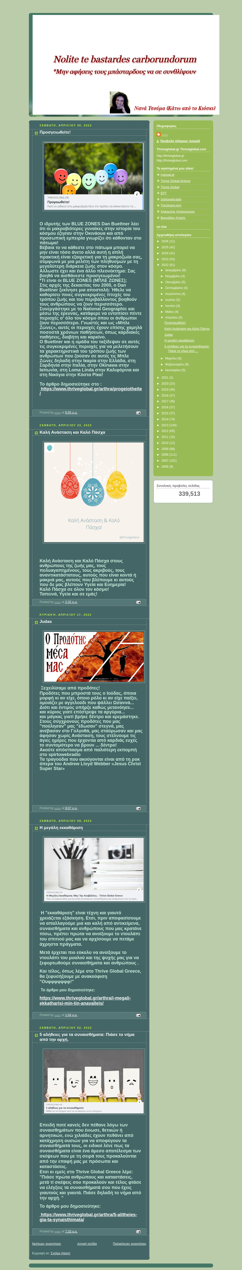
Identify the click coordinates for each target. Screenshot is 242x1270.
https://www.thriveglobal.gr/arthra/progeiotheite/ (91, 391)
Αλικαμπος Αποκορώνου (178, 211)
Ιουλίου (170, 300)
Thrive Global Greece (175, 181)
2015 (166, 413)
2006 (166, 466)
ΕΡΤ (164, 193)
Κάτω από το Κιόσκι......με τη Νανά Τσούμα (106, 21)
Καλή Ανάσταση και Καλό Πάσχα (72, 432)
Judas (46, 621)
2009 (166, 449)
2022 (166, 265)
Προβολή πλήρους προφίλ (180, 141)
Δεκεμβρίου (173, 270)
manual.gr (168, 174)
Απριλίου (172, 317)
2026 (166, 241)
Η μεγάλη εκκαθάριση (61, 827)
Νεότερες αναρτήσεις (46, 1244)
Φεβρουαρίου (175, 364)
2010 (166, 443)
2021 (166, 377)
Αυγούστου (173, 294)
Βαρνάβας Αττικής (173, 218)
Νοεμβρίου (173, 276)
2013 (166, 425)
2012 (166, 431)
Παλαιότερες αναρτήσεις (129, 1244)
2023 (166, 259)
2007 (166, 460)
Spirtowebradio (171, 199)
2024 (166, 253)
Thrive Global (170, 187)
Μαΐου (170, 312)
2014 (166, 419)
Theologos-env (171, 205)
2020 (166, 383)
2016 (166, 407)
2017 (166, 401)
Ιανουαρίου (173, 370)
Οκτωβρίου (173, 282)
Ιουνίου (170, 306)
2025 (166, 247)
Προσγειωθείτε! (55, 132)
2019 (166, 389)
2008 (166, 454)
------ (165, 134)
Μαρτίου (171, 358)
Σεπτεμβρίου (174, 288)
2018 (166, 395)
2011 (166, 437)
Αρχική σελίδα (87, 1244)
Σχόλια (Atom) (60, 1253)
